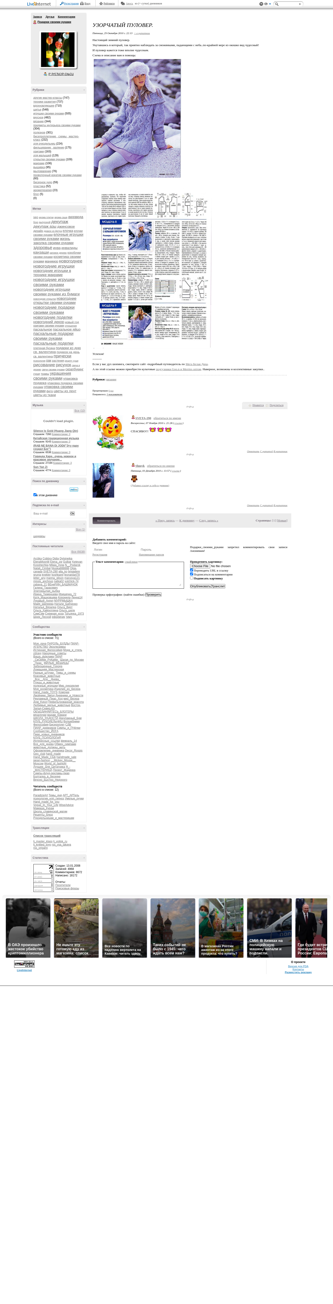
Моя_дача (39, 643)
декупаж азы (45, 226)
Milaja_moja (56, 565)
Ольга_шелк (67, 610)
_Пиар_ (38, 663)
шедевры (39, 536)
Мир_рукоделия (68, 685)
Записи (37, 16)
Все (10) (79, 410)
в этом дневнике (47, 495)
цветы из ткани (44, 395)
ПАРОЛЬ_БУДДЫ (58, 643)
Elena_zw (56, 561)
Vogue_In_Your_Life (45, 805)
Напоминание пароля (151, 554)
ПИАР (58, 656)
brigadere (74, 571)
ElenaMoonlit (41, 561)
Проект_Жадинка (64, 770)
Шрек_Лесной (42, 617)
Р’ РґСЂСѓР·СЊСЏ (61, 74)
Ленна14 (76, 597)
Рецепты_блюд (43, 814)
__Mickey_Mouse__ (63, 760)
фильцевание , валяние (48, 147)
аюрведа (75, 217)
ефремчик (58, 617)
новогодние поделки (52, 317)
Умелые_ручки (74, 798)
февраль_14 (69, 740)
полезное (39, 132)
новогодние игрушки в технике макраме (52, 273)
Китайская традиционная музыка (56, 438)
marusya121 (72, 578)
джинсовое (66, 226)
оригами (38, 151)
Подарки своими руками (35, 22)
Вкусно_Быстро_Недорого (50, 779)
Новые (282, 520)
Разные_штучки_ (44, 672)
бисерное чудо (42, 182)
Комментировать (106, 520)
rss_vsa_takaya (61, 844)
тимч (69, 617)
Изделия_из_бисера (67, 689)
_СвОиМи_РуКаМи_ (46, 659)
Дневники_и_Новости (69, 695)
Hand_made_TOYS (45, 692)
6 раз (111, 390)
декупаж (59, 221)
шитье (37, 109)
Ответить (253, 451)
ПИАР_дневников (44, 727)
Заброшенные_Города (47, 666)
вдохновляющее (44, 105)
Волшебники (71, 721)
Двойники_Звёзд (44, 695)
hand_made (53, 753)
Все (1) (80, 529)
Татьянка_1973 (74, 613)
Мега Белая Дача (197, 364)
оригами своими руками (48, 325)
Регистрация (71, 3)
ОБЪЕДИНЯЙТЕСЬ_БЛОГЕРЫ (53, 711)
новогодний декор (48, 322)
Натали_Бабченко (66, 604)
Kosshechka (40, 565)
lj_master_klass (43, 841)
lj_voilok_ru (60, 841)
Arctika (37, 558)
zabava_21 (40, 584)
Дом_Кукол (40, 702)
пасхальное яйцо (67, 329)
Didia (55, 558)
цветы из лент (65, 391)
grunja (37, 574)
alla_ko (62, 571)
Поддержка (261, 4)
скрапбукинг (74, 369)
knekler (46, 574)
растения (58, 360)
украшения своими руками (52, 376)
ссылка (178, 423)
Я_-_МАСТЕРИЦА (51, 768)
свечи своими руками (53, 369)
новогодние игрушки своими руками (54, 282)
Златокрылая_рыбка (46, 591)
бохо (36, 222)
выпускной (44, 222)
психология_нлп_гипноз (48, 798)
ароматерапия (42, 190)
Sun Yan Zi (40, 467)
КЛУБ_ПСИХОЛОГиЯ (47, 737)
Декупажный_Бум (70, 718)
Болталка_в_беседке (47, 776)
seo (35, 217)
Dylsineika (66, 558)
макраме (39, 163)
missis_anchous (43, 581)
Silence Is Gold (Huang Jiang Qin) (55, 431)
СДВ (68, 724)
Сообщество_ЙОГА (45, 731)
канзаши (41, 252)
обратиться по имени (167, 418)
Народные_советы (54, 653)
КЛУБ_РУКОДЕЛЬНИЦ (48, 721)
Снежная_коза (54, 613)
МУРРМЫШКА (63, 600)
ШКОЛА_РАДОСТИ (45, 718)
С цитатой (266, 451)
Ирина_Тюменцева (45, 594)
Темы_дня (55, 795)
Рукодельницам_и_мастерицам (53, 818)
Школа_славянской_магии (50, 811)
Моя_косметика (43, 689)
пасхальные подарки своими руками (53, 336)
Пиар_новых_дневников (49, 734)
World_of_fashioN (55, 763)
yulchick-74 (71, 581)
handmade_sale (66, 757)
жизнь (65, 239)
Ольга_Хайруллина (45, 610)
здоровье (42, 247)
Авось (129, 3)
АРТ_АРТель (71, 795)
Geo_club (39, 753)
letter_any (39, 578)
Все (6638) (78, 551)
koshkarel (57, 574)
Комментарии (66, 16)
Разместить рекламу (298, 972)
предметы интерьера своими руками (57, 125)
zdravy (37, 653)
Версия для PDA (298, 966)
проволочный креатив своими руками (57, 175)
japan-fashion (41, 760)
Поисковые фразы (67, 888)
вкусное (38, 117)
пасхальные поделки (53, 343)
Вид (267, 4)
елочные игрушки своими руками (58, 237)
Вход (87, 3)
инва (57, 248)
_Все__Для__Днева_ (47, 679)
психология (39, 361)
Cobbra (47, 558)
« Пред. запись (165, 520)
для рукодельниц (44, 143)
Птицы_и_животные (46, 682)
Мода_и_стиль (72, 650)
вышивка (39, 167)
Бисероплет (57, 724)
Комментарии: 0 (61, 434)
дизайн (38, 231)
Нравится (258, 405)
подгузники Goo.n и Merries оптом (178, 369)
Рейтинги (109, 3)
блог (36, 194)
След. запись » (208, 520)
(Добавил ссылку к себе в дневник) (150, 485)
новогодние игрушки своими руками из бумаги (56, 291)
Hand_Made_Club (44, 757)
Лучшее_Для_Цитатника (49, 766)
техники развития (44, 101)
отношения (71, 326)
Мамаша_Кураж (43, 808)
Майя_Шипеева (43, 604)
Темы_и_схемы (66, 672)
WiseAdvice (66, 805)
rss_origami (40, 847)
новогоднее (70, 261)
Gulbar (67, 561)
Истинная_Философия (47, 650)
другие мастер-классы (47, 97)
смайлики (131, 561)
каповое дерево (58, 253)
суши (36, 374)
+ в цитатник (142, 33)
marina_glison (55, 578)
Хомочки (63, 692)
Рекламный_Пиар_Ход (48, 698)
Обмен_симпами (65, 744)
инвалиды (69, 248)
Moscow (38, 763)
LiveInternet (39, 4)
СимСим (38, 613)
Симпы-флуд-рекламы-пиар (51, 773)
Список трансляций (47, 835)
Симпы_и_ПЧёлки (68, 727)
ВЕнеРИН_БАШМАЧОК (63, 584)
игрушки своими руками (48, 113)
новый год (72, 322)
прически (62, 356)
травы (45, 374)
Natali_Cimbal (42, 568)
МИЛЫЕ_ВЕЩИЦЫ (56, 663)
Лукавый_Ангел (43, 600)
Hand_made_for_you (46, 801)
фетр (49, 391)
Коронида (64, 597)
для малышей (42, 155)
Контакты (298, 969)
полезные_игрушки (45, 685)
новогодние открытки (44, 299)
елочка (68, 231)
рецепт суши (71, 361)
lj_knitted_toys (42, 844)
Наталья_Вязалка (44, 607)
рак (48, 360)
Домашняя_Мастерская (48, 669)
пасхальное (42, 329)
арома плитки (46, 217)
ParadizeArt (40, 795)
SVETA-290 (50, 571)
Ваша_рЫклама (43, 656)
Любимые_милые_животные (51, 705)
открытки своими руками (49, 159)
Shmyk (140, 465)
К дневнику (187, 520)
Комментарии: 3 (62, 462)
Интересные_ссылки (46, 740)
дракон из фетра (53, 231)
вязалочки (40, 715)
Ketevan (77, 561)
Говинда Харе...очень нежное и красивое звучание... (54, 458)
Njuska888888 (60, 568)
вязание (38, 121)
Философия (41, 724)
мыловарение (42, 171)
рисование (44, 364)
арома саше (60, 217)
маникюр (51, 261)
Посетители (63, 885)
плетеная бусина (44, 348)
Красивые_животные (46, 676)
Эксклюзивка (57, 646)
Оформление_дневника (48, 750)
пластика (39, 186)
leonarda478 (72, 574)
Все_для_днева (43, 744)
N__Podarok (73, 565)
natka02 (59, 581)
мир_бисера (71, 698)
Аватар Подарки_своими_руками (57, 49)
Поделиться (277, 405)
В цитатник (281, 451)
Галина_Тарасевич (45, 587)
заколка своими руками (53, 243)
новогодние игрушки (54, 266)
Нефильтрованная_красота (66, 702)
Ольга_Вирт (65, 607)
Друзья (49, 16)
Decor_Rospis (73, 750)
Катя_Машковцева (45, 597)
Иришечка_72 (67, 594)
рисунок (63, 365)
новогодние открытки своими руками (55, 301)
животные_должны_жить (49, 747)
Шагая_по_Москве (72, 659)
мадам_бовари (57, 715)
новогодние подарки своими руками (54, 310)
